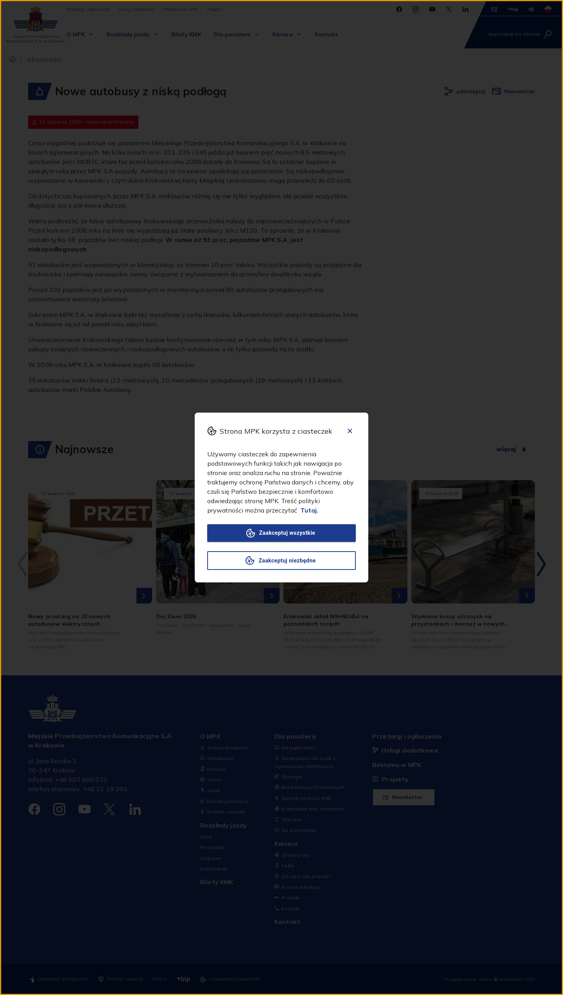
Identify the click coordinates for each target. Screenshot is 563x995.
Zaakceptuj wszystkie (281, 533)
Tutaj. (309, 510)
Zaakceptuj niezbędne (281, 560)
